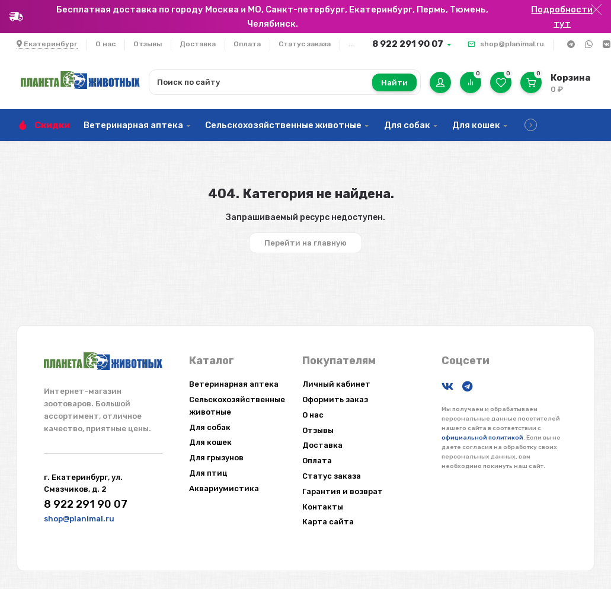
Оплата (247, 44)
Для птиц (208, 473)
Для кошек (476, 125)
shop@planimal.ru (512, 44)
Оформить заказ (335, 399)
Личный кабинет (336, 384)
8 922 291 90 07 (407, 44)
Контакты (322, 506)
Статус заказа (305, 44)
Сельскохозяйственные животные (283, 125)
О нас (105, 44)
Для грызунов (216, 457)
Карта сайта (328, 521)
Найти (394, 82)
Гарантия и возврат (342, 491)
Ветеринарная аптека (133, 125)
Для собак (407, 125)
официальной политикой (482, 437)
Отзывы (147, 44)
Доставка (198, 44)
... (351, 44)
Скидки (52, 125)
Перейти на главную (305, 242)
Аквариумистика (224, 488)
